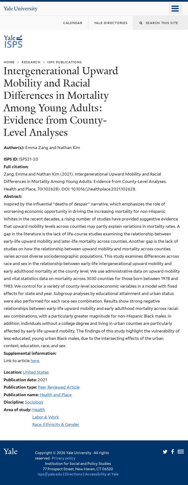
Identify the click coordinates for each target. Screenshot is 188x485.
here (35, 360)
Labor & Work (45, 417)
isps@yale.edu (50, 474)
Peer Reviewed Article (59, 387)
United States (36, 372)
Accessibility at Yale (101, 474)
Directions (73, 474)
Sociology (34, 402)
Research (31, 62)
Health (38, 409)
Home (9, 62)
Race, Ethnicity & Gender (55, 424)
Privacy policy (63, 458)
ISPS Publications (64, 62)
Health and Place (55, 394)
